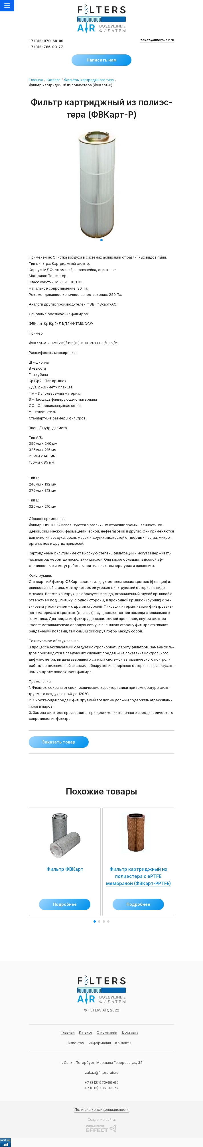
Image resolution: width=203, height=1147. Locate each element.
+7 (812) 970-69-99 (46, 41)
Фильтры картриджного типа (89, 80)
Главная (36, 80)
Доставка (129, 1032)
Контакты (123, 1043)
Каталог (53, 80)
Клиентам (76, 1043)
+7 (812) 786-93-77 (46, 47)
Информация (100, 1043)
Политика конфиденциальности (101, 1109)
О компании (107, 1032)
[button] (101, 240)
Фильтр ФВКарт (64, 874)
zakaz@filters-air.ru (157, 40)
